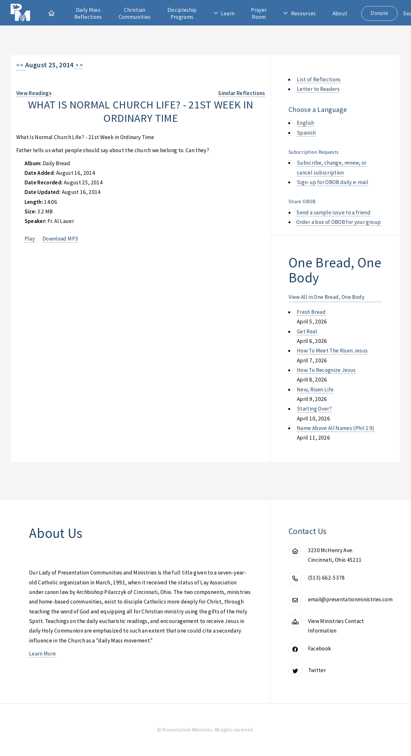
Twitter (317, 670)
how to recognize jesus (326, 370)
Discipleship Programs (182, 13)
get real (307, 331)
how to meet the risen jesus (332, 350)
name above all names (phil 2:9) (336, 428)
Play (30, 238)
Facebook (319, 648)
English (305, 122)
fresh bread (311, 311)
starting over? (314, 408)
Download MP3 (60, 238)
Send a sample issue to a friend (333, 212)
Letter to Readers (318, 89)
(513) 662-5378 (326, 577)
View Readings (34, 93)
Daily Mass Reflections (88, 13)
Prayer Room (259, 13)
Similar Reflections (241, 93)
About (340, 13)
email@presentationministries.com (350, 599)
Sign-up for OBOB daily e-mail (332, 182)
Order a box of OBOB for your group (338, 222)
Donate (379, 13)
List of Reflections (319, 79)
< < (21, 65)
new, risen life (315, 389)
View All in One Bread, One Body (326, 296)
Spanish (306, 132)
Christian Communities (135, 13)
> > (78, 65)
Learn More (42, 653)
